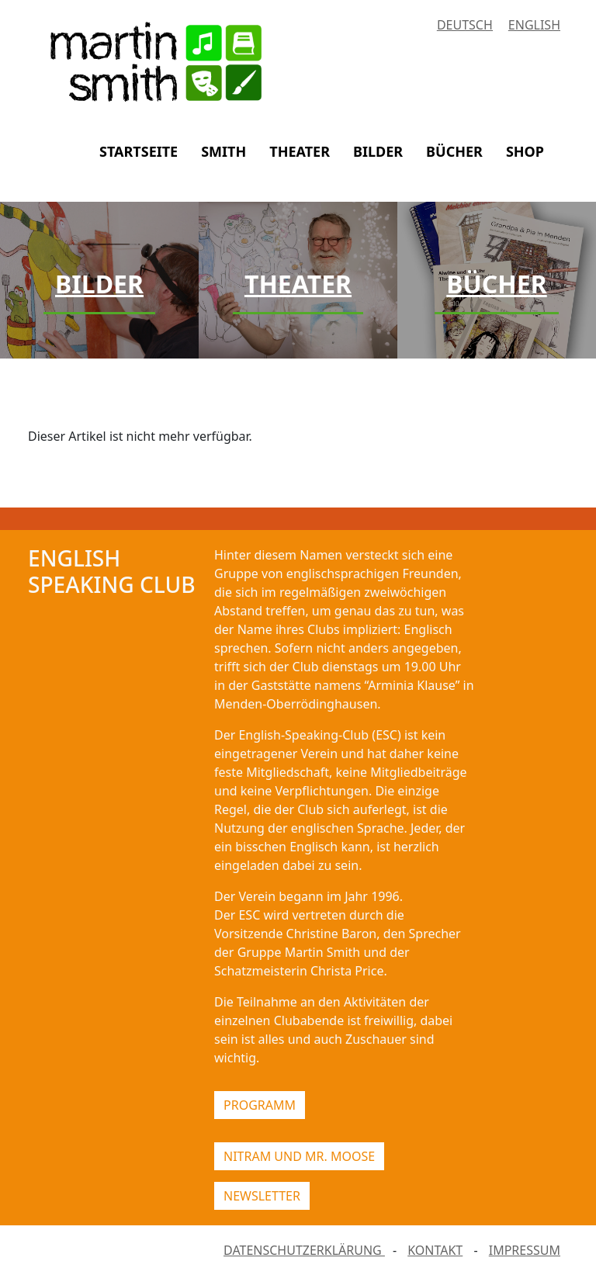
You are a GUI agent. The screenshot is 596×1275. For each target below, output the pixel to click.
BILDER (378, 151)
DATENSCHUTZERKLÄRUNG (304, 1250)
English (534, 24)
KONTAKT (435, 1250)
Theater (298, 283)
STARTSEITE (138, 151)
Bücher (496, 283)
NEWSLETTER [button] (262, 1195)
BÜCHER (454, 151)
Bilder (99, 283)
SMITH (223, 151)
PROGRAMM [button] (260, 1105)
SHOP (525, 151)
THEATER (299, 151)
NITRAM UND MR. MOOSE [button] (299, 1156)
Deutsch (465, 24)
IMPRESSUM (524, 1250)
